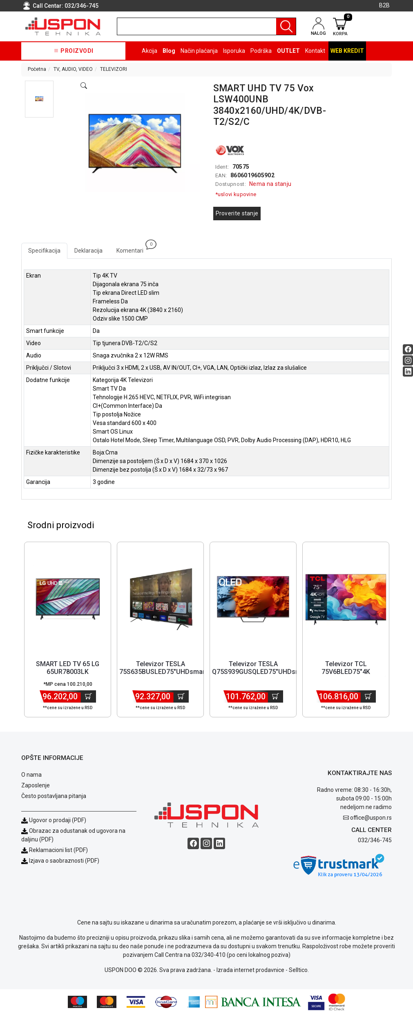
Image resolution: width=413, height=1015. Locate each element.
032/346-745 (81, 5)
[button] (39, 99)
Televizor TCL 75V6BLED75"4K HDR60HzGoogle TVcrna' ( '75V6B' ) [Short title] (346, 676)
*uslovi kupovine (236, 194)
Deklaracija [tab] (88, 250)
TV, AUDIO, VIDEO (73, 69)
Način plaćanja (199, 50)
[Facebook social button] (408, 349)
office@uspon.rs (371, 818)
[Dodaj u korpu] (88, 697)
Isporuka (234, 50)
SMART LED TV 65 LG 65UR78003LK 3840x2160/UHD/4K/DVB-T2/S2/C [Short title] (67, 676)
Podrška (261, 50)
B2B (384, 5)
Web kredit (347, 50)
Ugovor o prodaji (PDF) (53, 820)
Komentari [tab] (133, 248)
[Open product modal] (84, 86)
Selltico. (299, 970)
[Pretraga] (286, 26)
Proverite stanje (237, 213)
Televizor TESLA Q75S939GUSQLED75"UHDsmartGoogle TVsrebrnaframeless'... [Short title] (271, 672)
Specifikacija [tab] (44, 250)
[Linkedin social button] (408, 371)
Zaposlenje (35, 785)
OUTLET (288, 50)
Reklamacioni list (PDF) (54, 850)
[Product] (68, 600)
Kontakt (315, 50)
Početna (37, 69)
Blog (169, 50)
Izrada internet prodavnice (250, 970)
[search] (206, 26)
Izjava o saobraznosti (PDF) (64, 861)
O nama (31, 775)
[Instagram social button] (408, 360)
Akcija (149, 50)
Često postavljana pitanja (53, 796)
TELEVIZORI (113, 69)
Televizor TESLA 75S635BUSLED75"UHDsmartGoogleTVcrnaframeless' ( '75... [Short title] (201, 672)
